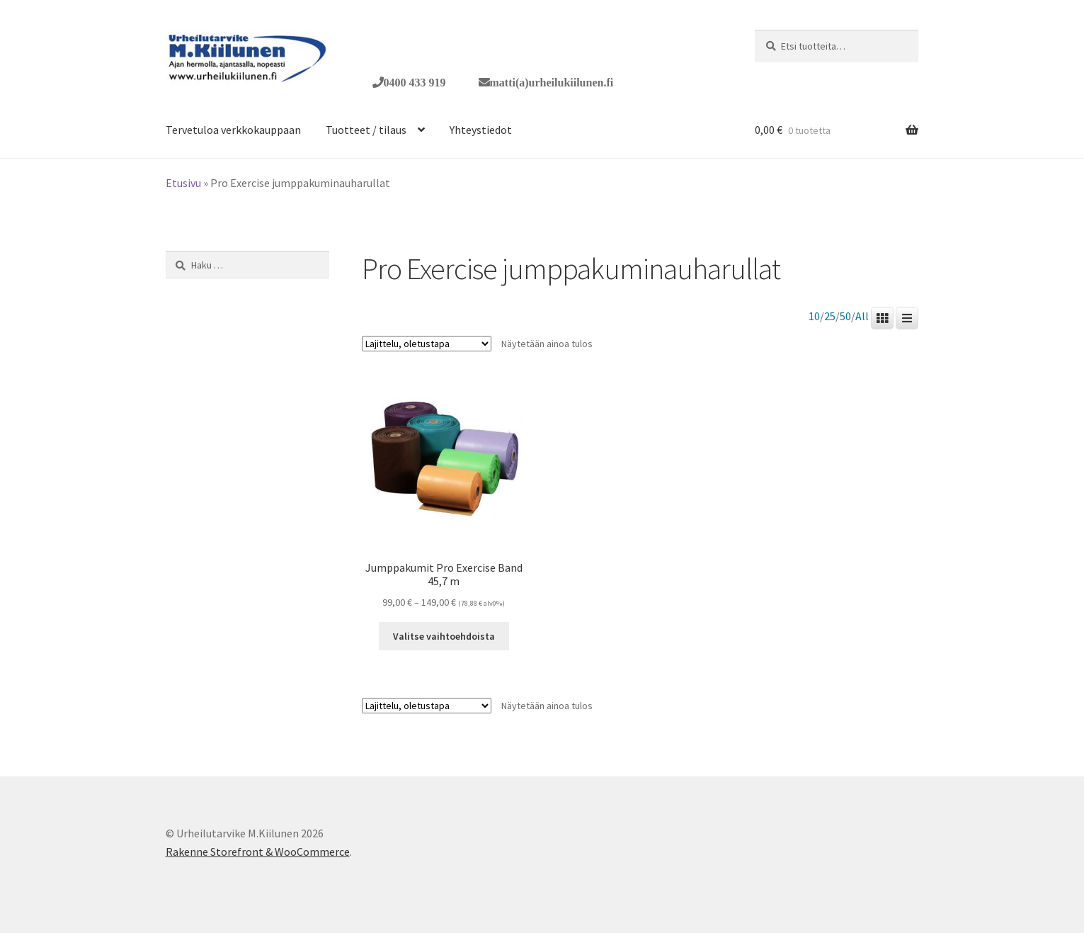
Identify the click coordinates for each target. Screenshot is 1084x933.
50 (845, 316)
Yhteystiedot (481, 130)
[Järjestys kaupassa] (426, 343)
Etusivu (183, 183)
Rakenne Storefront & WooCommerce (258, 851)
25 (829, 316)
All (862, 316)
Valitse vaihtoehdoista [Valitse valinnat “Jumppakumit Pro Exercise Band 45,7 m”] (444, 636)
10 (814, 316)
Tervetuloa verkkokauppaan (233, 130)
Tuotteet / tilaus (366, 130)
